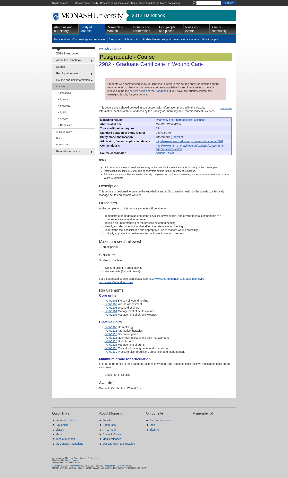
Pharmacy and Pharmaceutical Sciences (180, 119)
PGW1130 (111, 351)
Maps (59, 434)
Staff (152, 424)
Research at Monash (115, 29)
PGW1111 (111, 330)
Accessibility (110, 466)
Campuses (115, 39)
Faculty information (67, 73)
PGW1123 (111, 344)
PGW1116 (111, 341)
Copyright (56, 466)
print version (226, 108)
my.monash (174, 3)
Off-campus (66, 125)
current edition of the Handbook (149, 91)
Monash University (110, 48)
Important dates (65, 420)
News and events (192, 29)
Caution (120, 466)
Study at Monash (86, 29)
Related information (68, 151)
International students (186, 39)
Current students (147, 3)
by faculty (65, 105)
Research (105, 3)
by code (64, 99)
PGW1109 (111, 327)
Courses (60, 86)
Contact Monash (113, 434)
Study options (62, 39)
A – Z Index (110, 429)
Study (95, 3)
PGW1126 (111, 348)
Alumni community (219, 29)
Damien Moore (71, 460)
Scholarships (132, 39)
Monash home (82, 3)
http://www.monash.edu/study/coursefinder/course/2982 (189, 141)
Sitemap (155, 429)
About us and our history (63, 29)
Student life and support (156, 39)
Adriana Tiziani (165, 153)
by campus (66, 93)
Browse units (63, 144)
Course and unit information (73, 80)
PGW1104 (111, 311)
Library (162, 3)
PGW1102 (111, 304)
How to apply (210, 39)
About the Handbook (68, 60)
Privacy (129, 466)
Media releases (112, 439)
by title (63, 112)
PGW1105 (111, 314)
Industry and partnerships (141, 29)
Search (60, 66)
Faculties (108, 420)
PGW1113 (111, 337)
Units (59, 138)
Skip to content (60, 3)
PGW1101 (111, 300)
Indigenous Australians (69, 443)
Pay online (62, 424)
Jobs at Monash (65, 439)
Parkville (177, 137)
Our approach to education (119, 443)
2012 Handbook (148, 15)
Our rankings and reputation (89, 39)
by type (64, 118)
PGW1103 (111, 307)
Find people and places (124, 3)
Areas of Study (64, 131)
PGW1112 (111, 334)
